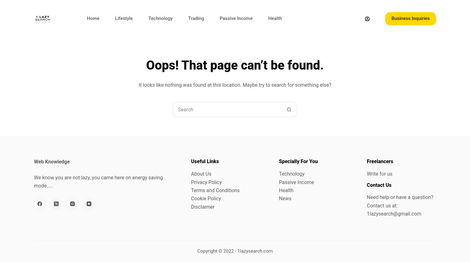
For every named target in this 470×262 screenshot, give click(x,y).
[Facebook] (40, 204)
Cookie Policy (206, 198)
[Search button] (289, 109)
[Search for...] (227, 109)
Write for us (379, 174)
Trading (196, 18)
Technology (160, 18)
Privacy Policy (206, 182)
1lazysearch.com (255, 251)
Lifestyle (124, 18)
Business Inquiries (410, 18)
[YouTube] (89, 204)
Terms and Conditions (215, 190)
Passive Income (236, 18)
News (285, 198)
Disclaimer (202, 207)
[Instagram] (73, 204)
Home (93, 18)
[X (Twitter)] (56, 204)
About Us (201, 174)
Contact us (379, 206)
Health (275, 18)
